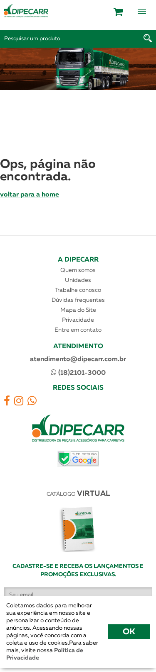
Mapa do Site (78, 310)
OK (129, 632)
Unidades (78, 280)
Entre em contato (78, 330)
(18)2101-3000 (78, 372)
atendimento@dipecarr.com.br (78, 359)
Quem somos (78, 270)
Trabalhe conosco (78, 290)
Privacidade (78, 320)
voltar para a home (29, 195)
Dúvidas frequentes (78, 300)
